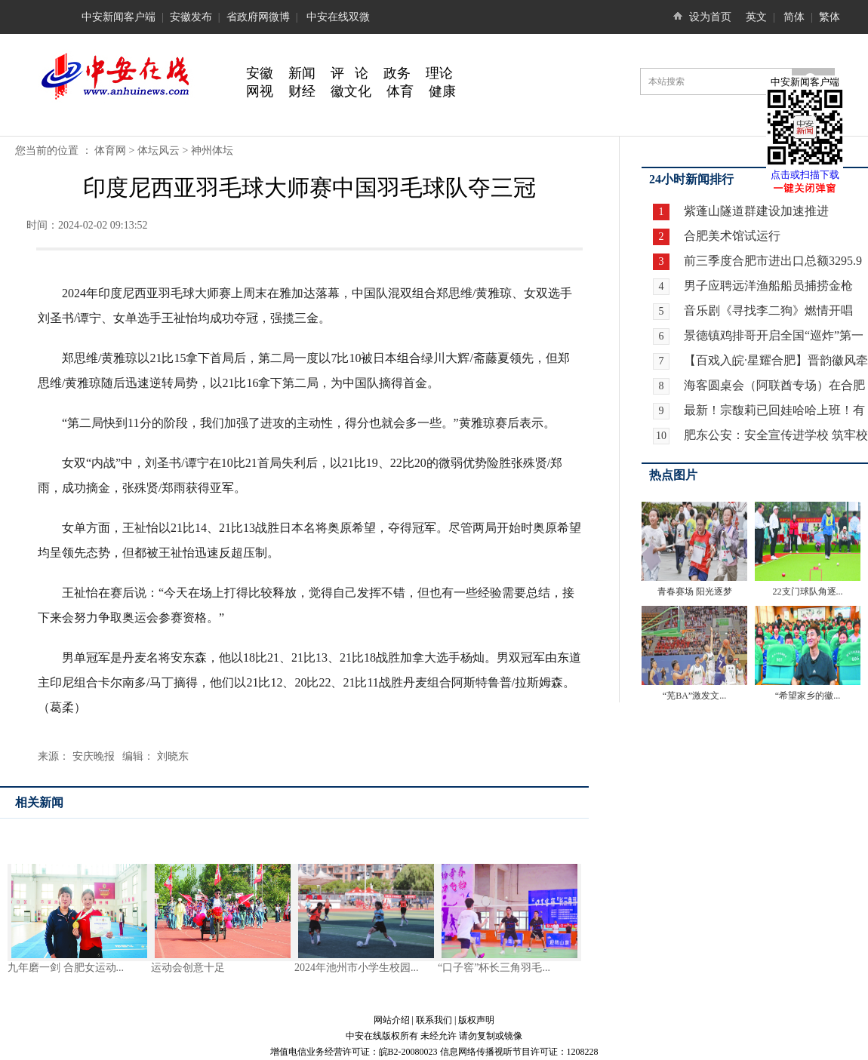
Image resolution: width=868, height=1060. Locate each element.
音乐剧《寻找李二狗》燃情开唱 (768, 310)
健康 (442, 91)
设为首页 (710, 17)
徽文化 (351, 91)
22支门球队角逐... (808, 591)
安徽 (259, 73)
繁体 (829, 17)
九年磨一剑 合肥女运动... (66, 967)
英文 (756, 17)
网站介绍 (392, 1020)
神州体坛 (212, 150)
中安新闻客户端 (118, 17)
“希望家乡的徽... (807, 695)
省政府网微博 (258, 17)
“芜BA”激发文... (694, 695)
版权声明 (476, 1020)
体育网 (110, 150)
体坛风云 (158, 150)
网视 (259, 91)
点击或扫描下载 (805, 174)
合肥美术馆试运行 (730, 235)
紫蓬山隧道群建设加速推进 (755, 210)
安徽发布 (191, 17)
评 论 (349, 73)
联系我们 (434, 1020)
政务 (397, 73)
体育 (400, 91)
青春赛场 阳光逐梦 (694, 591)
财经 (301, 91)
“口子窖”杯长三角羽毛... (494, 967)
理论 (439, 73)
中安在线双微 (338, 17)
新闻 (301, 73)
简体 (794, 17)
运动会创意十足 (188, 967)
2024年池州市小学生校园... (356, 967)
